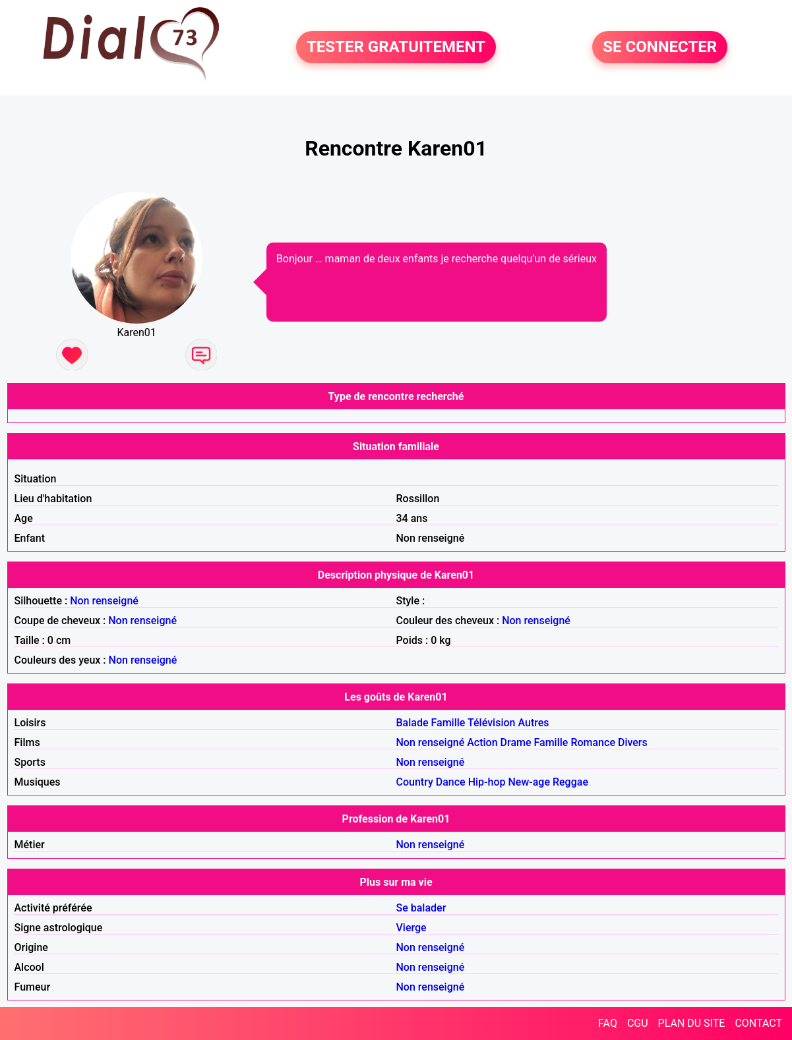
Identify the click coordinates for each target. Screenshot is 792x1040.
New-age (529, 782)
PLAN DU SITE (691, 1023)
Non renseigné (104, 600)
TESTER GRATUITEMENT (396, 47)
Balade (412, 722)
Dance (451, 782)
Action (482, 742)
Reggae (570, 782)
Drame (516, 742)
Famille (448, 722)
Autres (533, 722)
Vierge (411, 927)
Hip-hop (487, 782)
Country (414, 782)
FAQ (607, 1023)
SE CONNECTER (660, 47)
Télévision (491, 722)
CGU (637, 1023)
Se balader (421, 908)
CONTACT (758, 1023)
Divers (633, 742)
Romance (592, 742)
